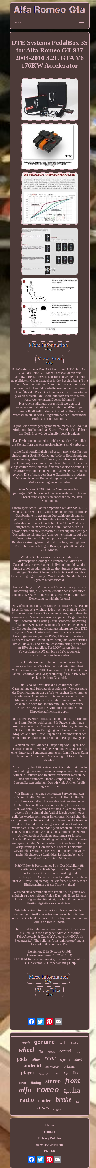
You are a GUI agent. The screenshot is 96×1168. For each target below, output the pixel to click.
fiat (41, 1051)
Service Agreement (49, 1144)
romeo (47, 1090)
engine (57, 1109)
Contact (49, 1131)
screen (22, 1082)
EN (46, 1151)
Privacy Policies (49, 1138)
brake (63, 1099)
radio (27, 1099)
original (70, 1066)
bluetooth (43, 1074)
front (72, 1080)
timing (36, 1082)
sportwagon (52, 1066)
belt (77, 1102)
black (78, 1060)
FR (53, 1151)
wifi (62, 1042)
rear (50, 1058)
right (78, 1052)
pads (22, 1059)
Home (49, 1125)
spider (44, 1100)
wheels (51, 1051)
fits (75, 1072)
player (27, 1072)
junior (74, 1043)
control (65, 1050)
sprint (65, 1059)
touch (25, 1042)
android (32, 1065)
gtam (56, 1073)
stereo (53, 1081)
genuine (44, 1042)
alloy (36, 1059)
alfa (25, 1089)
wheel (26, 1049)
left (66, 1073)
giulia (71, 1090)
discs (43, 1107)
